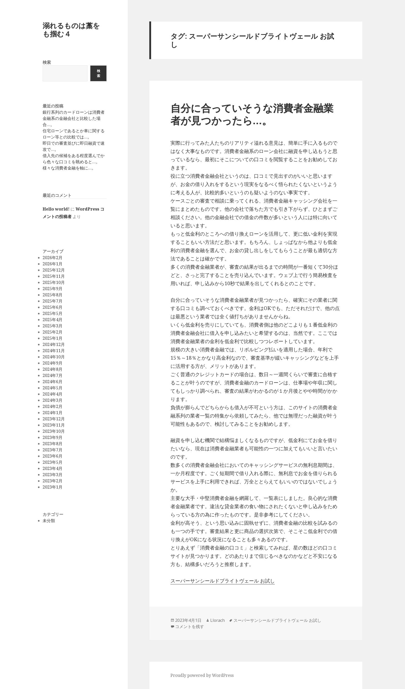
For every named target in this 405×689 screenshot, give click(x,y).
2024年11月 (54, 350)
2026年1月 (53, 264)
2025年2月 (53, 332)
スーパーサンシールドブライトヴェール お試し (222, 580)
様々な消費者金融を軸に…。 (69, 168)
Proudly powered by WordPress (202, 675)
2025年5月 (53, 313)
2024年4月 (53, 394)
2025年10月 (54, 282)
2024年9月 (53, 363)
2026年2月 (53, 257)
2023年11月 (54, 425)
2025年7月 (53, 301)
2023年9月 (53, 437)
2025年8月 (53, 295)
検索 (47, 62)
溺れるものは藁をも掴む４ (71, 29)
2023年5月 (53, 462)
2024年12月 (54, 344)
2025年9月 (53, 288)
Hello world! (56, 209)
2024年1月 (53, 412)
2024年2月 (53, 406)
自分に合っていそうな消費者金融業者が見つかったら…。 (251, 114)
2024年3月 (53, 400)
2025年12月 (54, 270)
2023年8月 (53, 443)
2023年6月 (53, 456)
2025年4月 (53, 319)
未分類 (49, 520)
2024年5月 (53, 388)
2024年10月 (54, 357)
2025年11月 (54, 276)
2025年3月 (53, 326)
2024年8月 (53, 369)
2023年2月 (53, 481)
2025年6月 (53, 307)
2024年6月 (53, 381)
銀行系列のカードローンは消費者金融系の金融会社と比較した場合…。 (74, 118)
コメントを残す (189, 626)
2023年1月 (53, 487)
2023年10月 (54, 431)
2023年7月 (53, 450)
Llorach (217, 620)
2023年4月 (53, 468)
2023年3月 (53, 474)
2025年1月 (53, 338)
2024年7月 (53, 375)
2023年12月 (54, 419)
